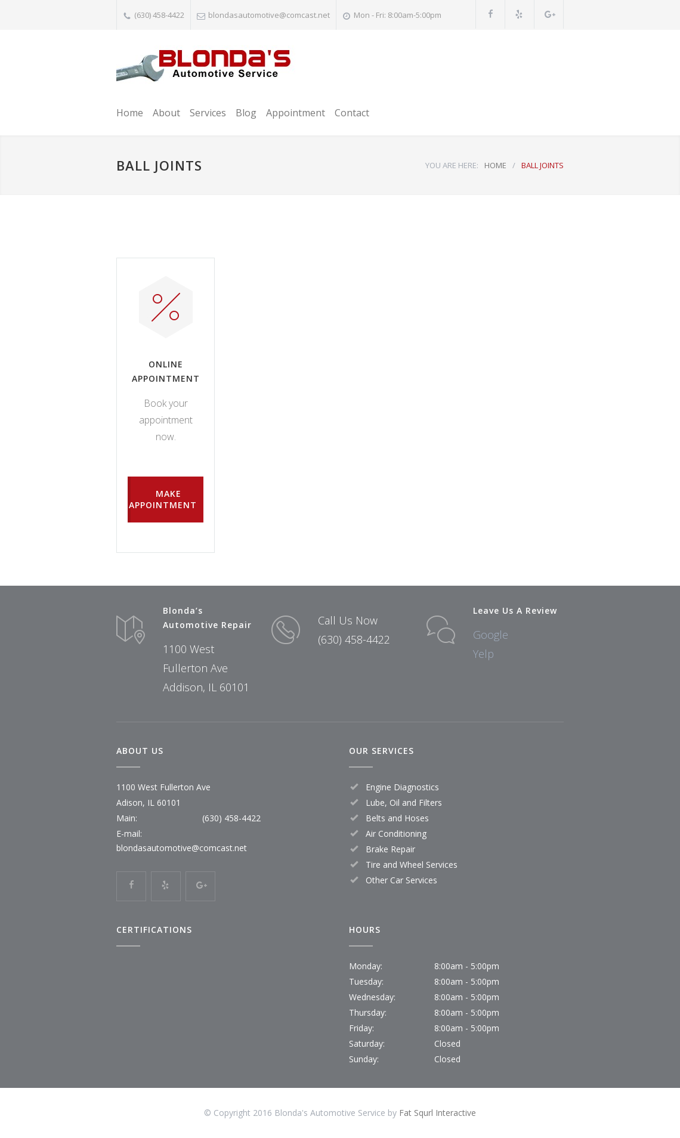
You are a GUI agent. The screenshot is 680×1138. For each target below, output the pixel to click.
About (166, 112)
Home (129, 112)
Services (208, 112)
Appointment (295, 112)
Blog (246, 112)
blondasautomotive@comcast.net (269, 15)
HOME (495, 165)
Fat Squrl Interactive (437, 1112)
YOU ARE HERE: (451, 165)
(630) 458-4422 (159, 15)
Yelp (483, 654)
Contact (352, 112)
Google (490, 634)
